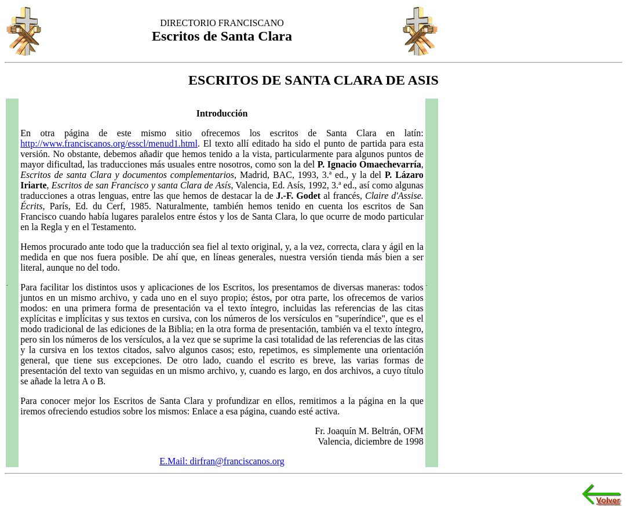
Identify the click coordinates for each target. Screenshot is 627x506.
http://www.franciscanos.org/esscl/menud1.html (109, 143)
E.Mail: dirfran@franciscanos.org (222, 461)
